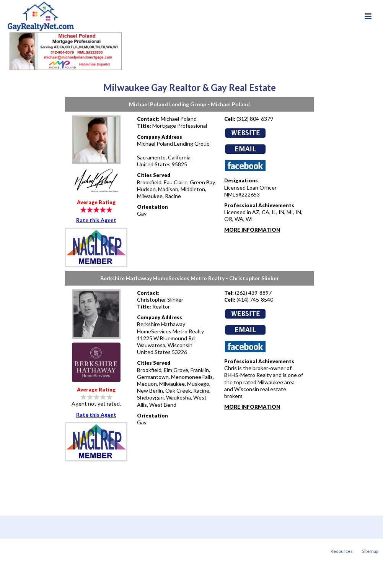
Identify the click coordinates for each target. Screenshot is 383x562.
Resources (342, 551)
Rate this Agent (96, 220)
